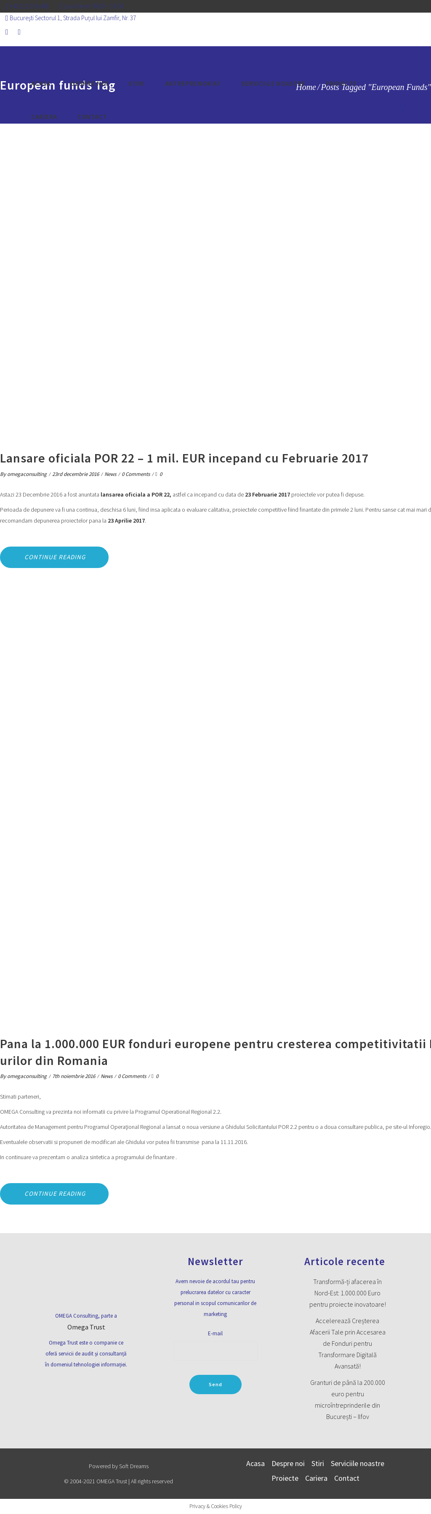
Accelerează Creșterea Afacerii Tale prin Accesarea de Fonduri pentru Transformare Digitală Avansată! (348, 1343)
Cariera (316, 1478)
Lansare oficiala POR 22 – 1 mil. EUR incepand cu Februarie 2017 (184, 458)
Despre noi (288, 1463)
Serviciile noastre (357, 1463)
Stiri (317, 1463)
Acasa (255, 1463)
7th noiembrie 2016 (73, 1076)
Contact (346, 1478)
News (110, 474)
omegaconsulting (27, 474)
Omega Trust (86, 1327)
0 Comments (136, 474)
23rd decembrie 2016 (75, 474)
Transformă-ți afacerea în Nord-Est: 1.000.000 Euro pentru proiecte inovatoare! (347, 1292)
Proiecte (284, 1478)
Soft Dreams (134, 1466)
